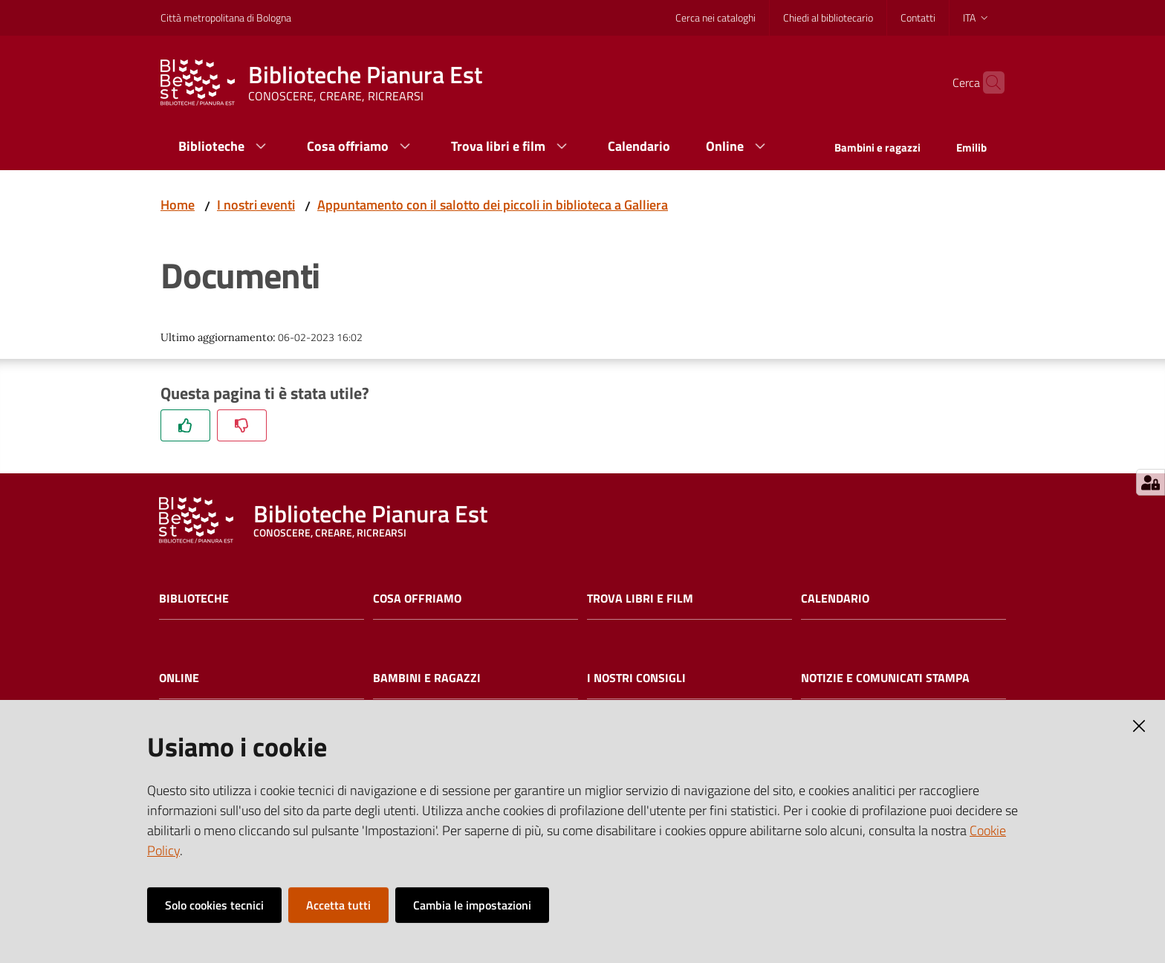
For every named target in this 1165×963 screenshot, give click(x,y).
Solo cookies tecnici (214, 905)
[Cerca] (987, 82)
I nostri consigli (636, 678)
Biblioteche (194, 598)
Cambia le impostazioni (472, 905)
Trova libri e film (640, 598)
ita (976, 17)
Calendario (835, 598)
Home (177, 205)
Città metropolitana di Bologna (225, 17)
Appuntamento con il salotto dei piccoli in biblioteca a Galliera (492, 205)
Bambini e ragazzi (427, 678)
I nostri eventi (256, 205)
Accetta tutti (338, 905)
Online (179, 678)
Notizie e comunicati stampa (885, 678)
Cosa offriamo (417, 598)
